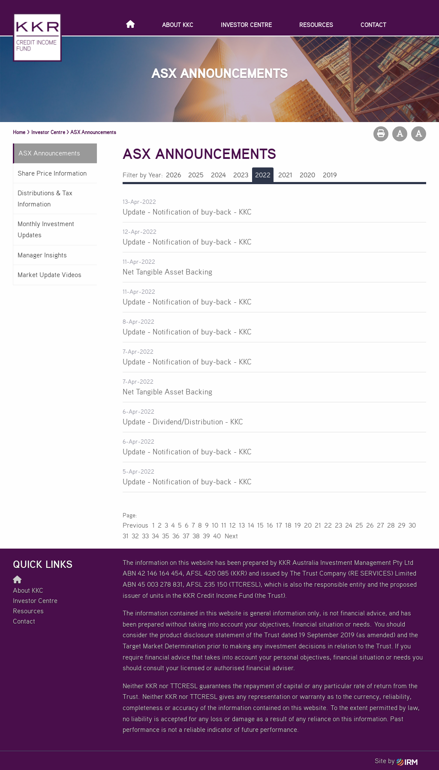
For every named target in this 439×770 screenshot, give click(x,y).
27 (380, 525)
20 (308, 525)
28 (391, 525)
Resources (316, 24)
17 (279, 525)
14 (251, 525)
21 (318, 525)
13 (242, 525)
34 (155, 535)
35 (165, 535)
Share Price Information (52, 173)
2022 (263, 174)
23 (338, 525)
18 (288, 525)
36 (176, 535)
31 (126, 535)
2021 (285, 174)
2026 (173, 174)
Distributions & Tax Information (45, 198)
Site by (396, 760)
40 (217, 535)
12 (232, 525)
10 (215, 525)
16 (270, 525)
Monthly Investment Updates (46, 229)
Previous (136, 525)
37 (186, 535)
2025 (196, 174)
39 (206, 535)
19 (298, 525)
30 (412, 525)
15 (260, 525)
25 (359, 525)
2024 (218, 174)
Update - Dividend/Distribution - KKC (183, 421)
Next (231, 535)
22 (328, 525)
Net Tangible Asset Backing (167, 271)
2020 (307, 174)
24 (348, 525)
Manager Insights (42, 255)
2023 (240, 174)
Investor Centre (246, 24)
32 (135, 535)
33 (145, 535)
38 (196, 535)
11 (223, 525)
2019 (330, 174)
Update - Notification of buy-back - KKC (187, 211)
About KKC (177, 24)
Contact (373, 24)
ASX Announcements (49, 153)
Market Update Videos (49, 274)
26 (370, 525)
